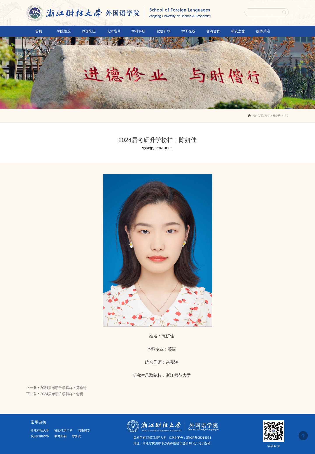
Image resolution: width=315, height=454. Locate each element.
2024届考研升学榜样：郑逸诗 (63, 388)
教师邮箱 (60, 436)
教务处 (76, 436)
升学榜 (276, 115)
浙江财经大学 (40, 430)
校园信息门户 (63, 430)
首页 (267, 115)
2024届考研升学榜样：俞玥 (61, 394)
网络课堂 (84, 430)
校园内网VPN (40, 436)
